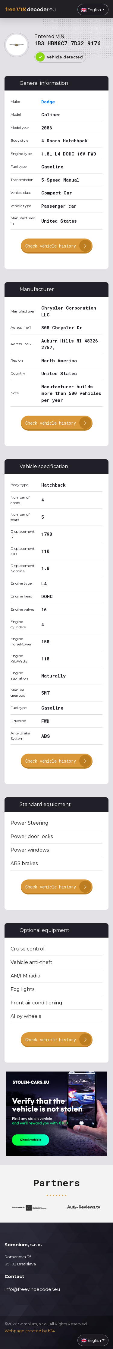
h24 (51, 1330)
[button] (92, 9)
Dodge (48, 102)
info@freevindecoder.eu (32, 1289)
